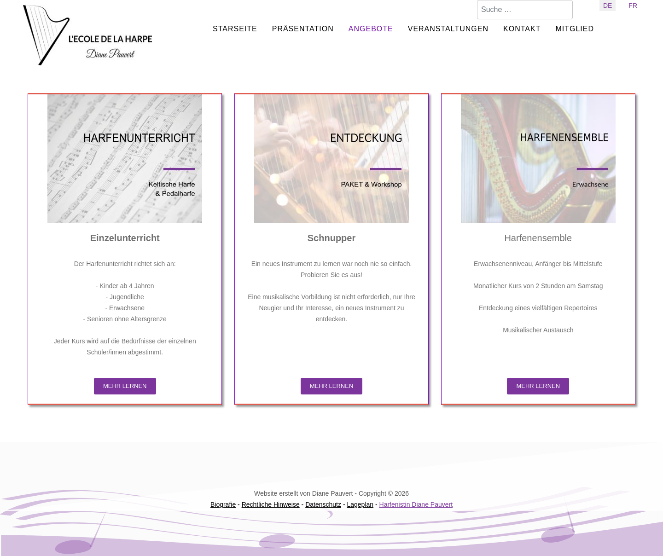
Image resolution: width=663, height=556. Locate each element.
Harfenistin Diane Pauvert (416, 504)
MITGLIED (574, 29)
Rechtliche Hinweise (271, 504)
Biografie (223, 504)
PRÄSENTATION (303, 29)
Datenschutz (323, 504)
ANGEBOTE (371, 29)
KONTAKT (522, 29)
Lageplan (360, 504)
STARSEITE (235, 29)
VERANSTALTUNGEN (448, 29)
